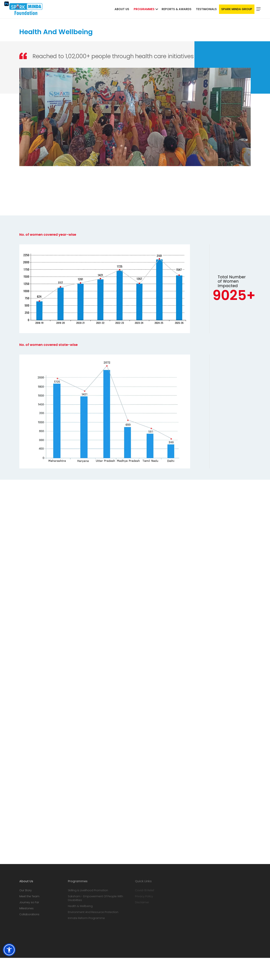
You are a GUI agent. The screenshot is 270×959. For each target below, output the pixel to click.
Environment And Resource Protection (93, 913)
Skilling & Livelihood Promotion (88, 891)
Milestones (26, 909)
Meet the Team (29, 897)
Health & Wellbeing (80, 907)
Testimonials (206, 10)
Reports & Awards (176, 10)
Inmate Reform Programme (86, 919)
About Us (122, 10)
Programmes (144, 10)
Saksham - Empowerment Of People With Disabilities (95, 899)
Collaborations (29, 915)
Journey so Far (29, 903)
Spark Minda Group (236, 10)
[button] (9, 949)
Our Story (25, 891)
